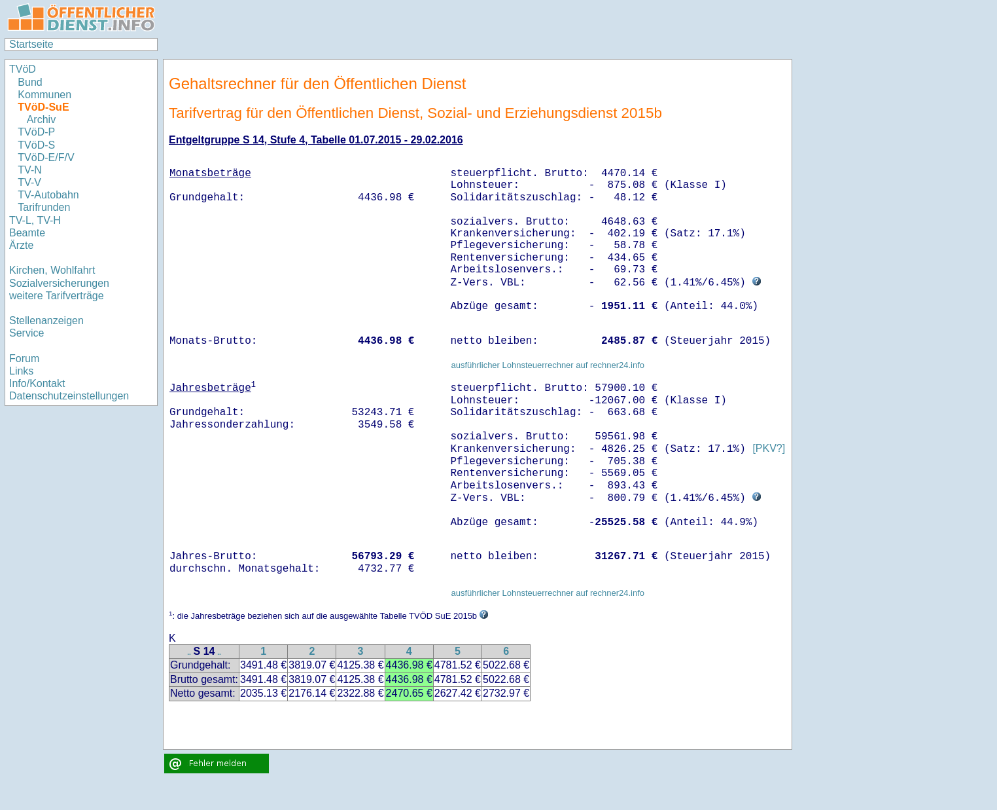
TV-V (29, 182)
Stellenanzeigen (46, 320)
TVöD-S (36, 145)
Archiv (41, 119)
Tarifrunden (44, 207)
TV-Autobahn (48, 194)
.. (189, 652)
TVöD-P (36, 132)
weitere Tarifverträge (56, 295)
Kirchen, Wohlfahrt (52, 270)
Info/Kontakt (37, 383)
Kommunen (46, 94)
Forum (24, 358)
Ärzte (21, 245)
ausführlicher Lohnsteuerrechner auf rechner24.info (547, 365)
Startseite (31, 44)
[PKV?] (768, 448)
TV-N (29, 169)
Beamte (27, 232)
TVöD (22, 69)
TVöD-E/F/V (46, 157)
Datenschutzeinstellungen (69, 395)
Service (26, 333)
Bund (30, 82)
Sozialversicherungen (59, 283)
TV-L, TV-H (35, 220)
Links (21, 371)
